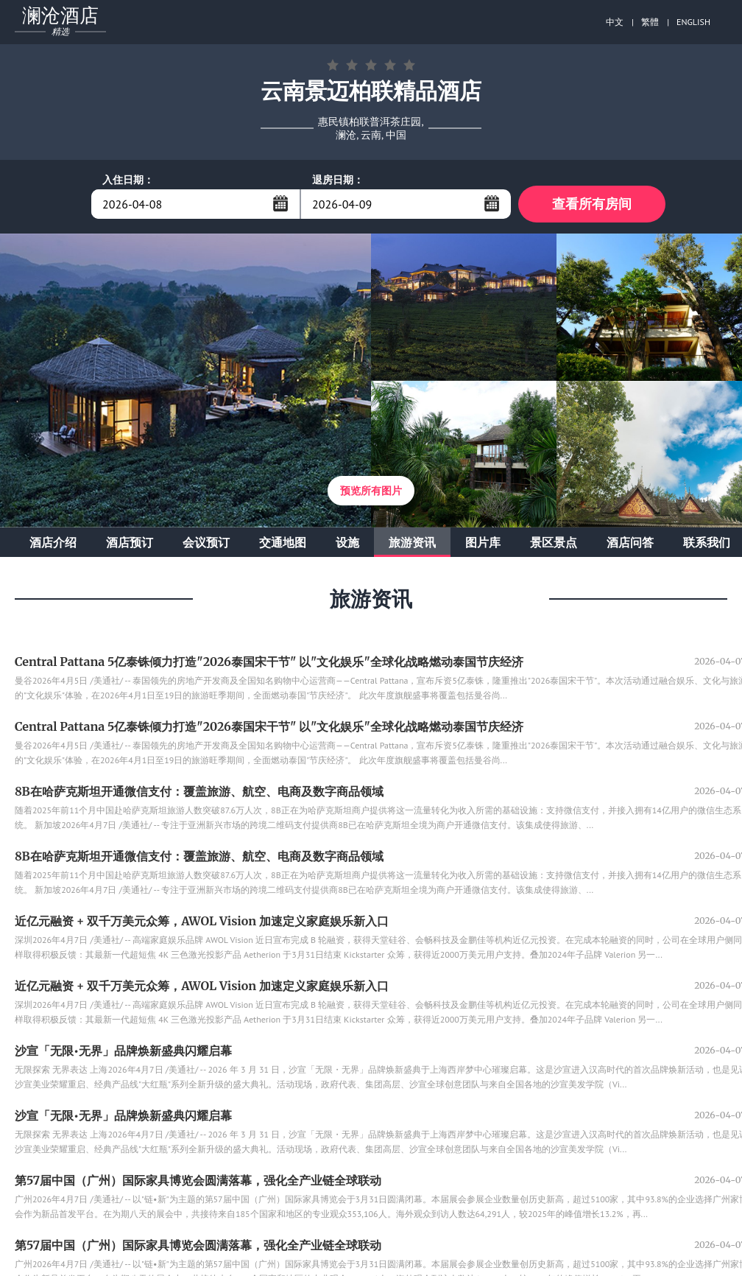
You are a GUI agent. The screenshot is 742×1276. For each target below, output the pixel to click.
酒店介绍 (53, 542)
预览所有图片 (371, 490)
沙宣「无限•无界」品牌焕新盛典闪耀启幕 (123, 1050)
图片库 (483, 542)
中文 (614, 21)
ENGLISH (693, 21)
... (280, 203)
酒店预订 (129, 542)
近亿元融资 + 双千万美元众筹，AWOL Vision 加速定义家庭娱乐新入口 (202, 921)
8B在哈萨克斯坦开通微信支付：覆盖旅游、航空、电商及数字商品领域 (199, 791)
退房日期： (338, 179)
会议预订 (206, 542)
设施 (347, 542)
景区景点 (553, 542)
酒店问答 (630, 542)
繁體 (650, 21)
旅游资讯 (412, 542)
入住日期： (128, 179)
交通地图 (282, 542)
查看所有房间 (592, 203)
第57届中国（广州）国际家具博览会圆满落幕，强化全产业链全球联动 (198, 1180)
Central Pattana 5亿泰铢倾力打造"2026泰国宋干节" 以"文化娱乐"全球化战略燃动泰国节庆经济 (269, 661)
